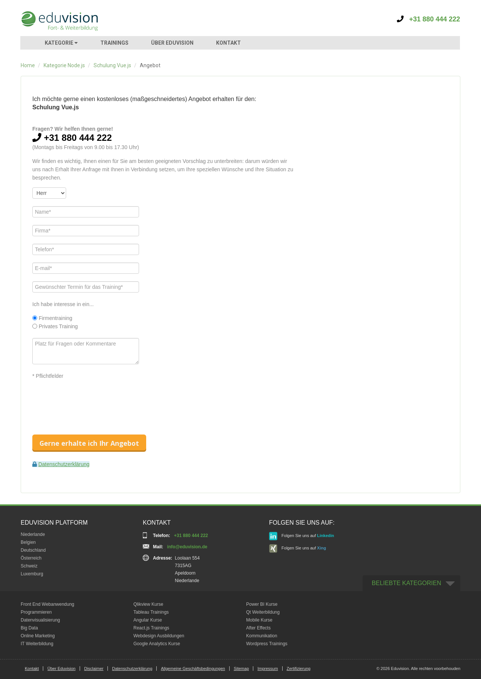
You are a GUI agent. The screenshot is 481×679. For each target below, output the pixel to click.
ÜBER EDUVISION (172, 43)
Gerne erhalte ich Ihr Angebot (89, 443)
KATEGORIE (61, 43)
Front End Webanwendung (47, 604)
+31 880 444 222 (428, 19)
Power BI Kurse (261, 604)
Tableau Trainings (151, 612)
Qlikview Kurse (148, 604)
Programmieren (36, 612)
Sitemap (241, 668)
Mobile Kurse (259, 620)
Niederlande (33, 534)
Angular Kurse (147, 620)
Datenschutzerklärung (63, 464)
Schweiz (29, 566)
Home (28, 65)
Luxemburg (32, 573)
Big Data (29, 628)
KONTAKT (228, 43)
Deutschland (33, 550)
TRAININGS (114, 43)
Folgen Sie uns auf (301, 536)
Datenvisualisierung (40, 620)
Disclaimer (93, 668)
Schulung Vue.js (112, 65)
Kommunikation (261, 635)
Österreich (31, 558)
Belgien (28, 542)
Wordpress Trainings (266, 643)
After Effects (258, 628)
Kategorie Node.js (64, 65)
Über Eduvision (61, 668)
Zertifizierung (299, 668)
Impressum (267, 668)
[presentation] (89, 400)
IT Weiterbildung (37, 643)
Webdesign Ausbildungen (158, 635)
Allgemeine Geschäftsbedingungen (193, 668)
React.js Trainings (151, 628)
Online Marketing (38, 635)
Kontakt (32, 668)
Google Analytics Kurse (156, 643)
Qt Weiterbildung (263, 612)
